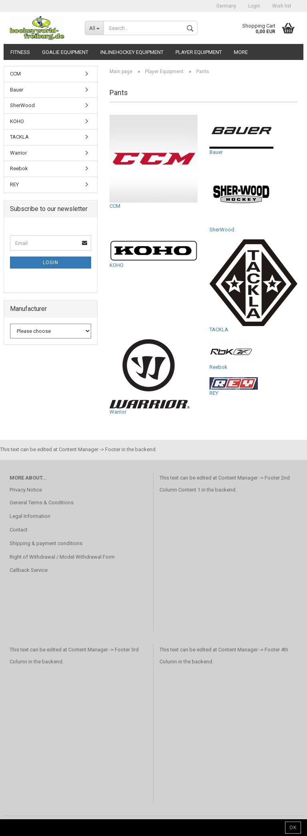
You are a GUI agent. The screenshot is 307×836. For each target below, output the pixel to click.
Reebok (230, 354)
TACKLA (253, 285)
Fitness (20, 52)
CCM (153, 162)
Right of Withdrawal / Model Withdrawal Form (62, 557)
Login (254, 6)
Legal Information (30, 516)
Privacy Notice (26, 490)
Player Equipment (198, 52)
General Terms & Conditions (42, 503)
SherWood (241, 197)
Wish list (281, 6)
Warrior (149, 377)
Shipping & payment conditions (46, 543)
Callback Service (29, 570)
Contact (19, 530)
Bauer (241, 135)
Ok (293, 827)
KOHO (153, 253)
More (241, 52)
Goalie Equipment (65, 52)
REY (233, 386)
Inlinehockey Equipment (131, 52)
